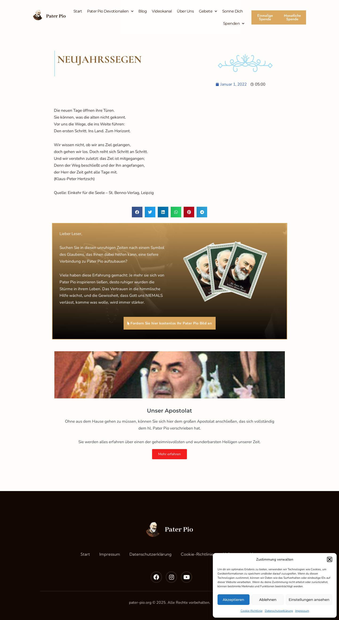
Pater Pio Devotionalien (110, 11)
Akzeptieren (233, 599)
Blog (142, 11)
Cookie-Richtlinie (251, 611)
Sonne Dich (232, 11)
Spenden (233, 23)
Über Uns (185, 11)
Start (77, 11)
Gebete (208, 11)
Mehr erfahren (169, 454)
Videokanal (162, 11)
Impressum (302, 611)
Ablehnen (267, 599)
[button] (329, 559)
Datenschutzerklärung (279, 611)
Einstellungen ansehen (309, 599)
